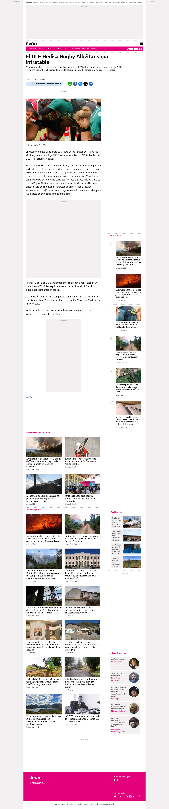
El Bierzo (85, 49)
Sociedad (57, 49)
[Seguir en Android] (114, 780)
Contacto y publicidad (107, 804)
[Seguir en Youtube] (130, 796)
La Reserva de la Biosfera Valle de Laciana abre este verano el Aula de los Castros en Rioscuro (81, 610)
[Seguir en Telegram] (124, 796)
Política (41, 49)
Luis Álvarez (69, 616)
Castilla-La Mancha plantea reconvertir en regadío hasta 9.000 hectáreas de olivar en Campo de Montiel (116, 562)
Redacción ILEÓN (32, 469)
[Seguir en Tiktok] (134, 796)
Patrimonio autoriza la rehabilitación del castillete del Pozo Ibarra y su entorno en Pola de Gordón (44, 610)
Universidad (75, 49)
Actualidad (32, 49)
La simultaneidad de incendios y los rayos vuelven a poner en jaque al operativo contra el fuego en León (43, 538)
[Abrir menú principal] (141, 44)
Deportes (29, 397)
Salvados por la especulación (116, 674)
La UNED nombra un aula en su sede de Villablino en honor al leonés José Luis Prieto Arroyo (82, 719)
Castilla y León (96, 49)
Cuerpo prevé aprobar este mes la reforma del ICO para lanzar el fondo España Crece (116, 535)
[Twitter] (85, 84)
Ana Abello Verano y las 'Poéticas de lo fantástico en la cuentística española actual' (118, 691)
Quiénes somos (60, 804)
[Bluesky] (80, 84)
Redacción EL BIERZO (34, 687)
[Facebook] (75, 84)
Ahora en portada (34, 509)
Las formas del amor (118, 659)
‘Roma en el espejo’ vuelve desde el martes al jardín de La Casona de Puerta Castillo (81, 461)
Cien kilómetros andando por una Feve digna (124, 2)
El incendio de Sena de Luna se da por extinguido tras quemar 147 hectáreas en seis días (42, 498)
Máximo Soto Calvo (118, 711)
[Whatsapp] (70, 84)
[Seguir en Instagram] (127, 796)
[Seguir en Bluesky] (115, 796)
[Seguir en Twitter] (118, 796)
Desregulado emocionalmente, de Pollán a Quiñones (118, 706)
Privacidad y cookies (82, 804)
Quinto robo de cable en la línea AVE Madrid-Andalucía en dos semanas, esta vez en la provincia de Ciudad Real (116, 522)
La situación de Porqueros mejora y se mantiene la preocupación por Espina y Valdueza (81, 538)
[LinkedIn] (91, 84)
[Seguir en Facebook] (120, 796)
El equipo (70, 804)
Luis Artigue (115, 699)
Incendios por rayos (45, 2)
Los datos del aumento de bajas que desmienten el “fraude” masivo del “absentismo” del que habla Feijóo (116, 549)
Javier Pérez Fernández (115, 679)
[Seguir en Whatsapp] (137, 796)
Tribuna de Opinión (118, 653)
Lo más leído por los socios (38, 432)
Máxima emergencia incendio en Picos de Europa (82, 2)
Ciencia (65, 49)
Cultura (48, 49)
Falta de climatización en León (103, 2)
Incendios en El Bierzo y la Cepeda (60, 2)
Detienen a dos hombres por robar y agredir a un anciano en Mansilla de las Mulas (128, 324)
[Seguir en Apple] (117, 780)
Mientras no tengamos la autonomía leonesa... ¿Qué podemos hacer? (118, 722)
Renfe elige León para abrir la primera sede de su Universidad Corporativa (80, 498)
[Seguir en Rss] (140, 796)
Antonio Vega (31, 544)
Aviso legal (94, 804)
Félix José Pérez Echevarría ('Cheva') (118, 730)
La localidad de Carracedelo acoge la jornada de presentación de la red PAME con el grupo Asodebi (43, 682)
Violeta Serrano (116, 662)
